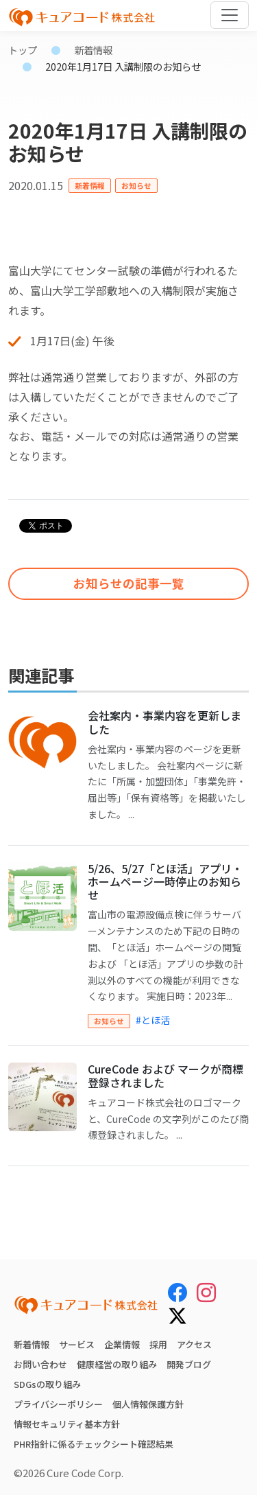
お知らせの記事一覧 (128, 583)
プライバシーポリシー (58, 1404)
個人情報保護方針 (148, 1404)
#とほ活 (153, 1020)
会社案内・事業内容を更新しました (164, 722)
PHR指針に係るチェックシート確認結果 (93, 1443)
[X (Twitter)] (177, 1313)
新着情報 (93, 50)
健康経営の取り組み (117, 1364)
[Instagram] (206, 1292)
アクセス (194, 1344)
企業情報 (122, 1344)
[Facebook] (177, 1292)
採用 (158, 1344)
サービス (77, 1344)
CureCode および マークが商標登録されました (165, 1075)
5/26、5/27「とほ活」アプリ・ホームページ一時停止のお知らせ (165, 881)
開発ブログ (189, 1364)
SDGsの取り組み (47, 1384)
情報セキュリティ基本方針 (67, 1423)
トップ (22, 50)
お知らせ (136, 185)
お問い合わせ (40, 1364)
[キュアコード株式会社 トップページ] (86, 1305)
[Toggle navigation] (229, 15)
